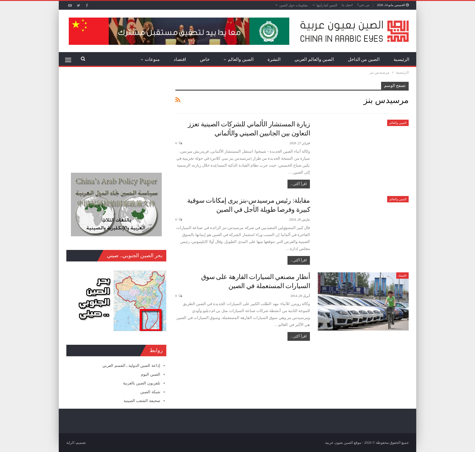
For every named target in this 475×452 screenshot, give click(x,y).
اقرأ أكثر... (299, 184)
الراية (70, 442)
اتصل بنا (347, 5)
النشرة (274, 59)
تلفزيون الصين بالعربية (141, 383)
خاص (205, 59)
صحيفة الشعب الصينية (142, 400)
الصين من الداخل (364, 59)
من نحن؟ (363, 5)
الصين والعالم (241, 59)
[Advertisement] (116, 120)
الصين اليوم (150, 374)
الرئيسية (401, 59)
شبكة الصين (150, 392)
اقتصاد (180, 59)
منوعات (152, 59)
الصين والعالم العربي (314, 59)
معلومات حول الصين (293, 5)
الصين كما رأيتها (327, 5)
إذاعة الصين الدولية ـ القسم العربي (131, 365)
